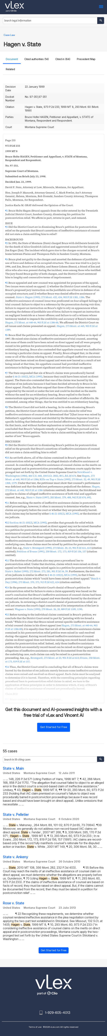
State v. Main (13, 768)
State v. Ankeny (15, 857)
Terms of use (35, 1027)
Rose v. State (13, 903)
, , (50, 297)
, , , (48, 474)
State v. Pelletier (16, 815)
